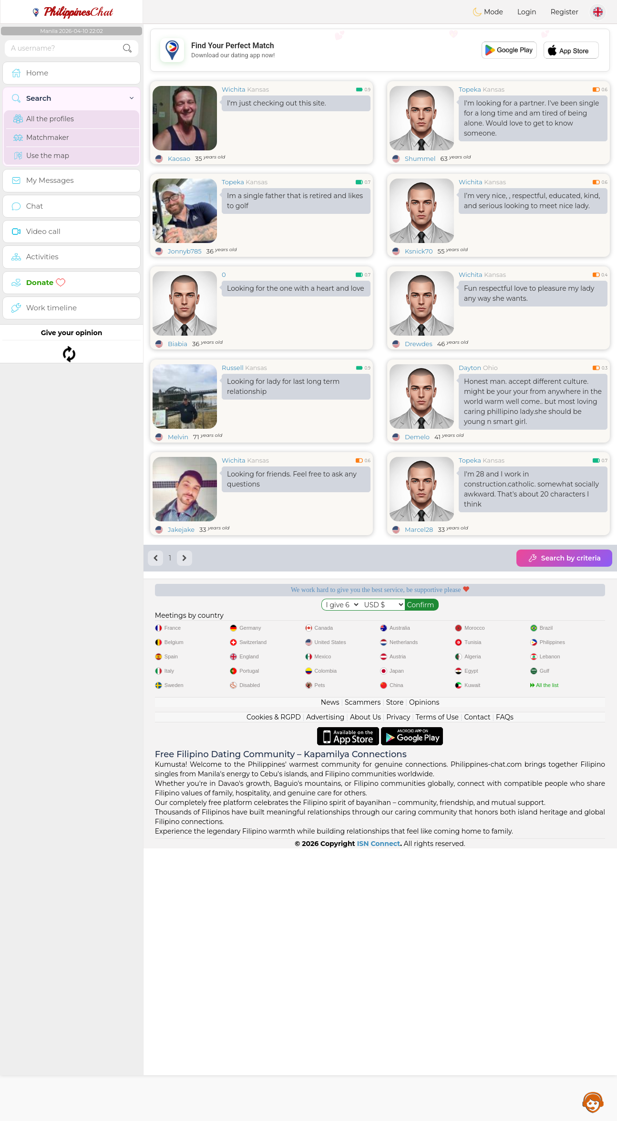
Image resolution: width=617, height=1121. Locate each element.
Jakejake (181, 603)
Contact (477, 989)
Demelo (417, 510)
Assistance (593, 1102)
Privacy (398, 989)
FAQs (505, 989)
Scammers (362, 975)
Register (564, 12)
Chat (71, 12)
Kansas (258, 89)
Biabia (177, 344)
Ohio (490, 441)
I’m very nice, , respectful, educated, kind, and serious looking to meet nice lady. (532, 200)
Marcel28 (419, 603)
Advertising (325, 989)
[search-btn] (127, 48)
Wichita (234, 89)
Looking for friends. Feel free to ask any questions (292, 552)
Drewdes (418, 344)
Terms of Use (437, 989)
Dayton (470, 441)
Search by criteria (564, 631)
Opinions (424, 975)
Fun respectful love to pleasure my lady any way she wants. (529, 293)
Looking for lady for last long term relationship (283, 460)
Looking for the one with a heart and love (295, 288)
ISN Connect (379, 1116)
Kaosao (179, 158)
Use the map (41, 155)
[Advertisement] (380, 50)
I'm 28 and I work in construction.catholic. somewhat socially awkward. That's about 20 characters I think (531, 562)
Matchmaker (41, 137)
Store (395, 975)
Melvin (178, 510)
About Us (365, 989)
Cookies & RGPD (274, 989)
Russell (233, 441)
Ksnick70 (419, 251)
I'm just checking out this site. (276, 103)
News (330, 975)
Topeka (470, 89)
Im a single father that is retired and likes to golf (295, 200)
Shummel (420, 158)
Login (526, 12)
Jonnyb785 (185, 251)
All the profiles (43, 119)
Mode (488, 12)
